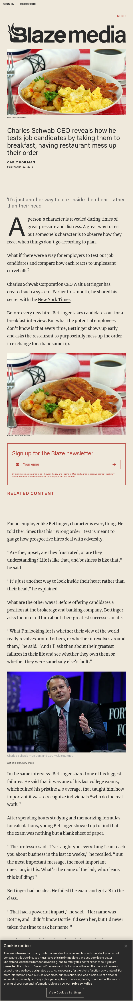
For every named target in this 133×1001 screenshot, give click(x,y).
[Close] (126, 946)
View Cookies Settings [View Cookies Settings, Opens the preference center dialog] (65, 992)
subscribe (28, 4)
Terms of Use (69, 474)
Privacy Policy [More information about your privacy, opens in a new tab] (82, 983)
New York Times (54, 299)
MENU (121, 16)
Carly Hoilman (21, 162)
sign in (8, 4)
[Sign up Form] (66, 464)
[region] (66, 970)
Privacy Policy (51, 474)
